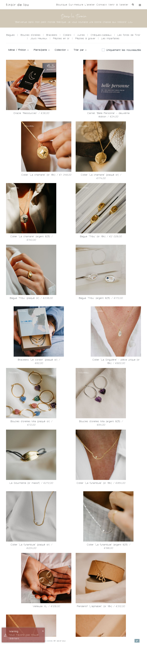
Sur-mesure (76, 4)
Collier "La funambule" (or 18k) (101, 483)
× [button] (42, 630)
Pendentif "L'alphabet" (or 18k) (101, 606)
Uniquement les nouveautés (121, 50)
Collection (61, 50)
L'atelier (90, 4)
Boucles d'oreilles (30, 35)
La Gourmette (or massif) (31, 483)
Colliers (67, 35)
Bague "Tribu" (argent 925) (101, 298)
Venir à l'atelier (118, 4)
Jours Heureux (38, 38)
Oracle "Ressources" (31, 113)
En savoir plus (59, 641)
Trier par (80, 50)
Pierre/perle (42, 50)
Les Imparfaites (110, 38)
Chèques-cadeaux (101, 35)
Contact (101, 4)
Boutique (61, 4)
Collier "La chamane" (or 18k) (46, 174)
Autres (81, 35)
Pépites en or (61, 38)
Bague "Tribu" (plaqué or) (31, 298)
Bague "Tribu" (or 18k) (101, 236)
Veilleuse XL (46, 606)
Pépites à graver (85, 38)
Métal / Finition (18, 50)
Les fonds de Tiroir (128, 35)
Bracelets (51, 35)
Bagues (10, 35)
